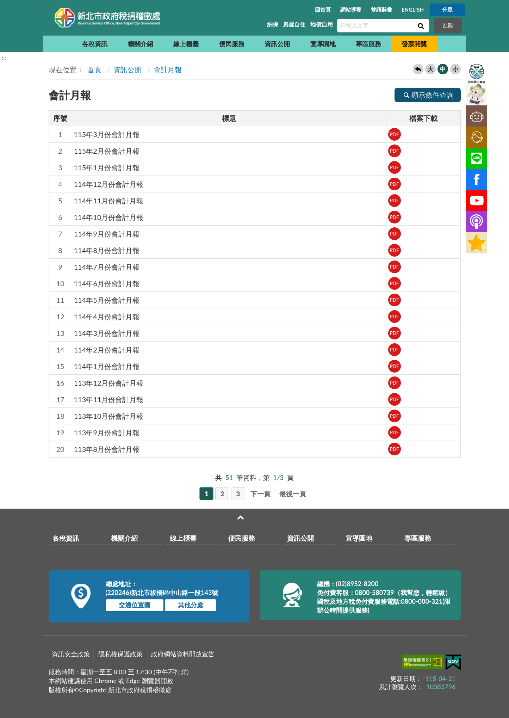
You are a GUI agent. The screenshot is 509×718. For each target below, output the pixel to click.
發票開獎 (414, 44)
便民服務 (231, 44)
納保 (272, 24)
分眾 (447, 9)
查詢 (420, 26)
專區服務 (368, 44)
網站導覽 (350, 9)
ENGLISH (413, 9)
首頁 (93, 69)
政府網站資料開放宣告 (183, 654)
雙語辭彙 (381, 9)
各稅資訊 (94, 44)
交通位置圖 (134, 605)
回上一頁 (418, 69)
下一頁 (260, 494)
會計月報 (168, 69)
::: (47, 5)
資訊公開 (277, 44)
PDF (394, 134)
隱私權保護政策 (120, 654)
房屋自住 (294, 24)
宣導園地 (323, 44)
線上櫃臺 (186, 44)
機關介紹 (140, 44)
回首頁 (323, 9)
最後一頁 (292, 494)
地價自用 (321, 24)
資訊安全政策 (71, 654)
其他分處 (190, 605)
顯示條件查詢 (428, 95)
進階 (448, 25)
